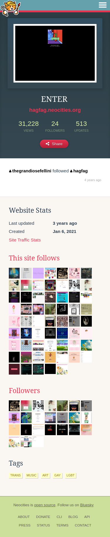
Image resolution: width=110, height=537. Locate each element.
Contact (83, 525)
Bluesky (87, 505)
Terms (62, 525)
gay (57, 475)
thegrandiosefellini (30, 170)
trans (15, 475)
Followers (24, 390)
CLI (59, 517)
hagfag (79, 170)
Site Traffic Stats (25, 239)
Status (43, 525)
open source (44, 505)
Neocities (21, 505)
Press (25, 525)
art (45, 475)
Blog (73, 517)
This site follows (34, 258)
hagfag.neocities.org (55, 110)
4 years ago (92, 180)
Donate (43, 517)
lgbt (71, 475)
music (32, 475)
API (87, 517)
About (24, 517)
